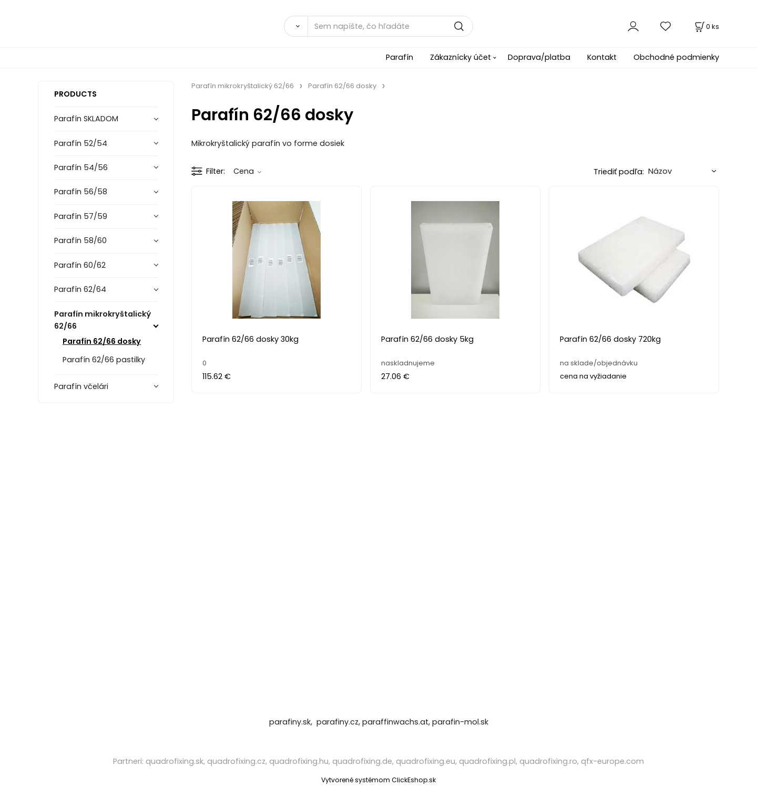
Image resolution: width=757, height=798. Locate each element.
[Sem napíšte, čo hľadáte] (390, 26)
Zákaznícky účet (460, 57)
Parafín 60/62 (80, 265)
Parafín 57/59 (80, 216)
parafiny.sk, (291, 722)
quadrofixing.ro (548, 761)
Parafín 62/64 (80, 289)
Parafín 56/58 (80, 191)
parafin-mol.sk (460, 722)
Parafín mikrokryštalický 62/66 (102, 320)
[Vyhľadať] (296, 26)
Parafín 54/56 (81, 167)
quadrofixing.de (362, 761)
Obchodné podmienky (676, 57)
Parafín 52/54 (80, 143)
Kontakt (602, 57)
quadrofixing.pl (487, 761)
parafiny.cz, (338, 722)
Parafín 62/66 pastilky (104, 359)
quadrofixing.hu (299, 761)
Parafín (399, 57)
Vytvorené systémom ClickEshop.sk (378, 779)
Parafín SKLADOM (86, 118)
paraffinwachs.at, (396, 722)
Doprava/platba (539, 57)
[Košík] (706, 27)
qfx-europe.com (612, 761)
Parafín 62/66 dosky (102, 341)
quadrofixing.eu (425, 761)
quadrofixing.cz (236, 761)
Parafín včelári (81, 386)
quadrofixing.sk (174, 761)
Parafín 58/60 (80, 240)
